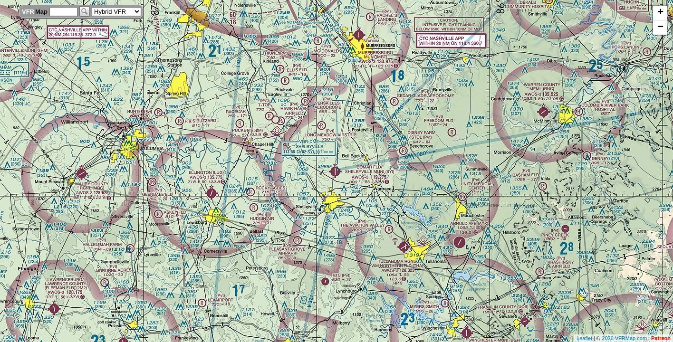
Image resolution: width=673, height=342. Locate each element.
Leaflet (584, 338)
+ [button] (660, 13)
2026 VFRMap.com (624, 338)
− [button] (660, 27)
